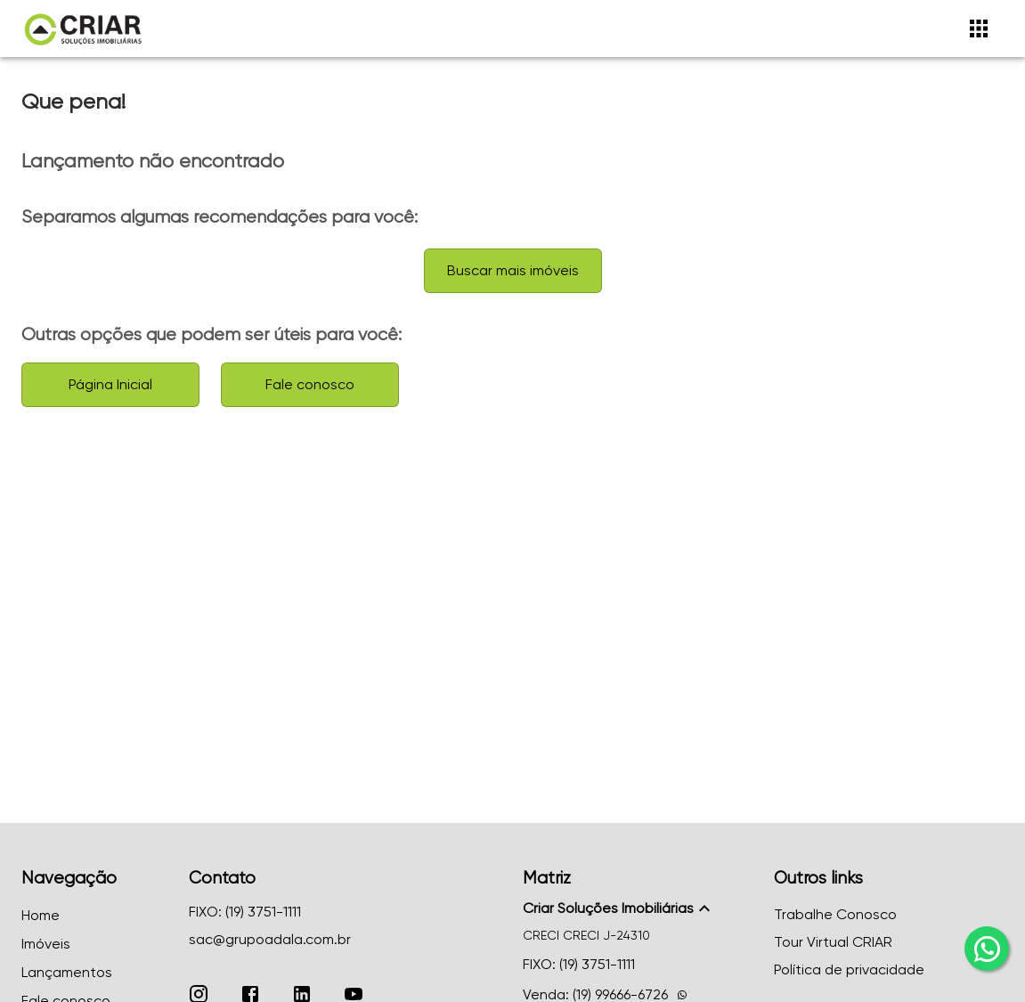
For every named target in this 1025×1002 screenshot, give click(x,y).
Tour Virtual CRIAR (833, 941)
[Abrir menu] (979, 28)
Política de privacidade (849, 969)
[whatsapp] (986, 948)
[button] (637, 908)
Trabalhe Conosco (835, 914)
